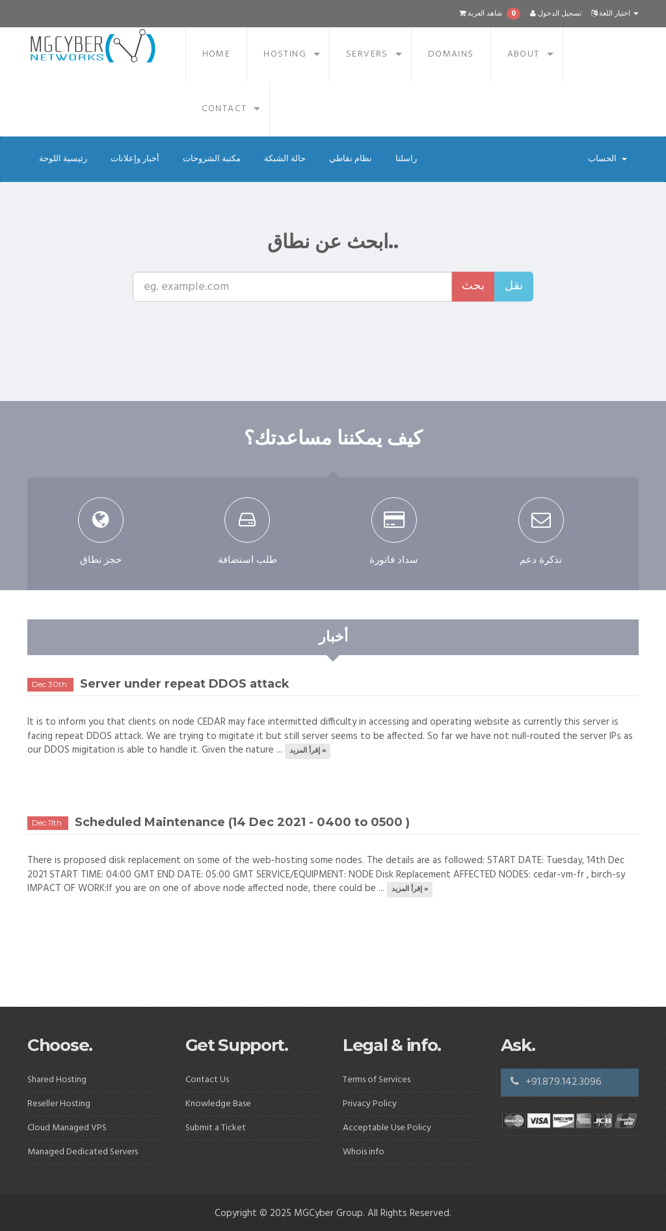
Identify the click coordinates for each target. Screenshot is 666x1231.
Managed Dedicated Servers (82, 1152)
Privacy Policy (370, 1103)
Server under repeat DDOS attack (184, 684)
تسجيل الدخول (555, 13)
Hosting (284, 54)
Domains (451, 54)
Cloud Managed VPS (67, 1128)
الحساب (607, 159)
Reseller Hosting (58, 1103)
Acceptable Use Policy (387, 1128)
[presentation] (336, 327)
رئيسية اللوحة (63, 159)
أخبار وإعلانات (135, 159)
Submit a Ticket (215, 1128)
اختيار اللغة (615, 13)
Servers (367, 54)
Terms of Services (376, 1079)
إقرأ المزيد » (307, 751)
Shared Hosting (57, 1079)
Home (216, 54)
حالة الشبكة (285, 159)
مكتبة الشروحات (212, 159)
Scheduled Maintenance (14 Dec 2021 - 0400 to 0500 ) (242, 822)
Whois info (363, 1152)
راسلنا (406, 159)
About (523, 54)
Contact (224, 108)
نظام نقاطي (350, 159)
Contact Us (207, 1079)
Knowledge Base (218, 1103)
